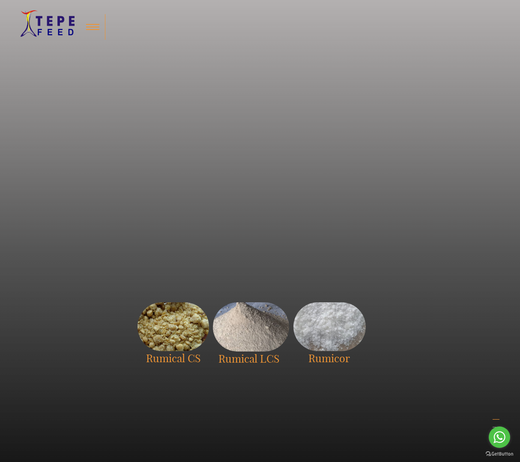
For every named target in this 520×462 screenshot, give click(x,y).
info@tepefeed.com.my (181, 374)
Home (335, 353)
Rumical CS (276, 353)
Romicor (272, 374)
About (335, 364)
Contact (337, 374)
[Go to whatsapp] (499, 437)
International (411, 353)
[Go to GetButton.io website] (499, 453)
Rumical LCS (278, 364)
